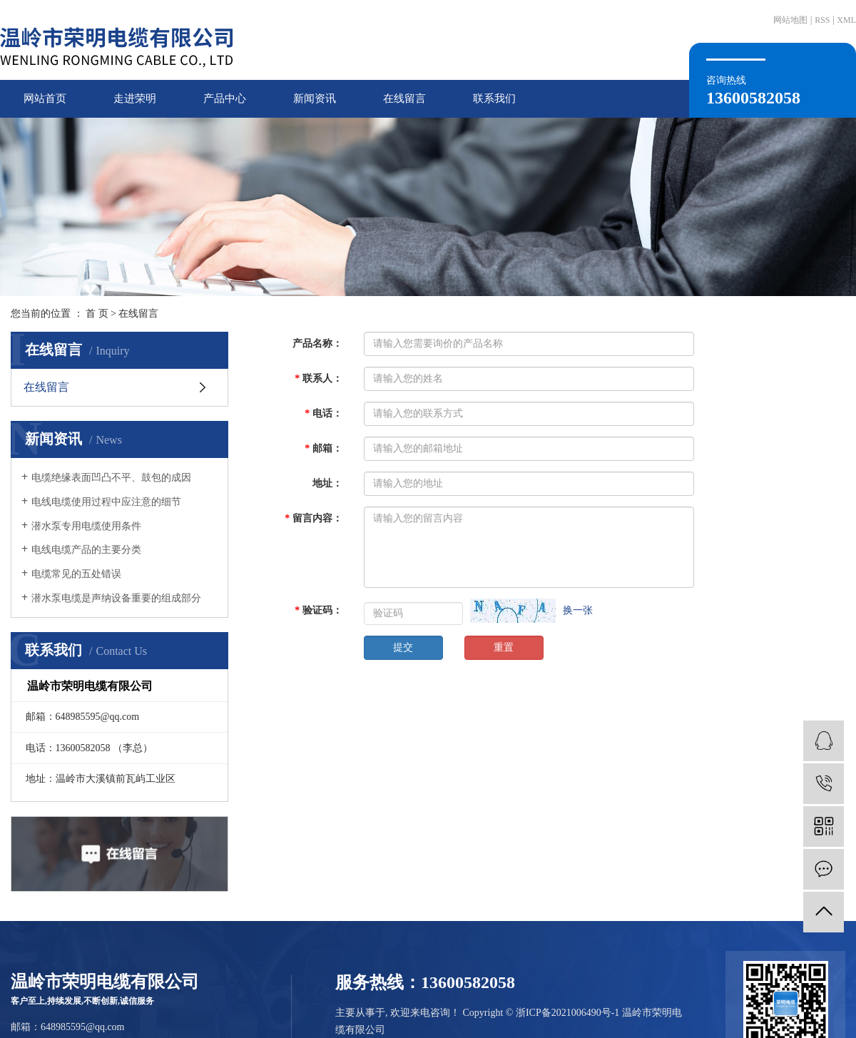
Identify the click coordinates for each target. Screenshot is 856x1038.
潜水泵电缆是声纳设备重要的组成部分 (116, 598)
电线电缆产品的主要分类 (86, 549)
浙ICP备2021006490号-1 (567, 1012)
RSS (822, 20)
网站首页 (45, 98)
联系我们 (494, 98)
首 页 (97, 313)
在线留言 (404, 98)
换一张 (578, 610)
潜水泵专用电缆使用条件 (86, 526)
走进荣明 (134, 98)
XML (846, 20)
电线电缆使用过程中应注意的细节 (106, 502)
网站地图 (790, 20)
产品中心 (224, 98)
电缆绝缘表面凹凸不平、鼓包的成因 (111, 477)
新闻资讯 (314, 98)
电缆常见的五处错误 (76, 574)
